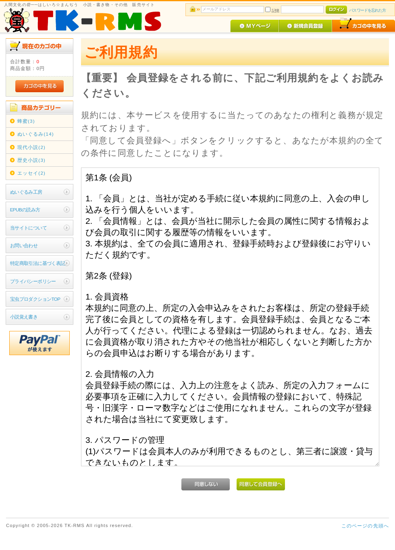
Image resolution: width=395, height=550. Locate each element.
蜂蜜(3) (26, 121)
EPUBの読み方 (25, 209)
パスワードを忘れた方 (367, 10)
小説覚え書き (24, 316)
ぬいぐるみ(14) (35, 133)
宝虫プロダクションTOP (35, 299)
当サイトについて (28, 227)
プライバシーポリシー (33, 281)
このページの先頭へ (365, 525)
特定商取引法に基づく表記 (37, 263)
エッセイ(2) (31, 173)
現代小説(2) (31, 147)
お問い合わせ (24, 245)
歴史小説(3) (31, 160)
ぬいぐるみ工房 (26, 191)
